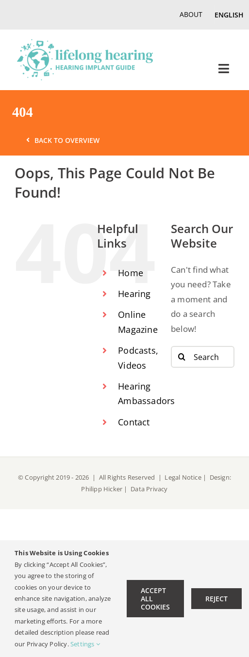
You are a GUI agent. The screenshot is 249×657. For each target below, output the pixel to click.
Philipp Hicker (101, 489)
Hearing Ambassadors (137, 393)
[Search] (182, 357)
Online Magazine (137, 322)
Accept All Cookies (155, 598)
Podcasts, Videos (137, 357)
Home (130, 273)
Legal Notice (184, 477)
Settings (85, 644)
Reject (216, 598)
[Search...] (202, 357)
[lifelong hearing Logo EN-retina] (85, 43)
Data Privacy (149, 489)
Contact (133, 422)
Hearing (134, 293)
